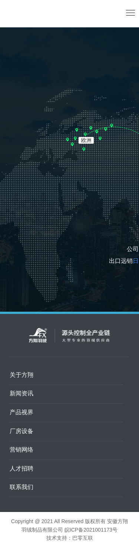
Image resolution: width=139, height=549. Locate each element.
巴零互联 (82, 538)
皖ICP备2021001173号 (91, 530)
